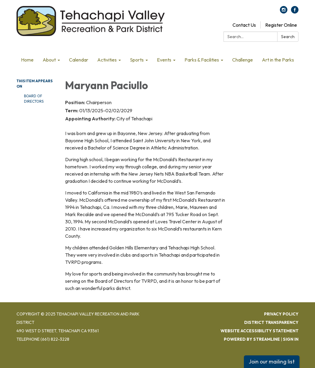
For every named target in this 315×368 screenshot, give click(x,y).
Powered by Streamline (252, 339)
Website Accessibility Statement (259, 330)
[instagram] (283, 12)
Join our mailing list (272, 361)
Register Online (281, 25)
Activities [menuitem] (107, 60)
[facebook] (294, 12)
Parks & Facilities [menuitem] (201, 60)
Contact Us (244, 25)
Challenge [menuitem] (242, 60)
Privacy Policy (281, 314)
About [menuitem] (49, 60)
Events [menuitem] (164, 60)
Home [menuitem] (27, 60)
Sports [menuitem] (137, 60)
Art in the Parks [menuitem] (278, 60)
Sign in (290, 339)
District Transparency (271, 322)
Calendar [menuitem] (78, 60)
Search (288, 36)
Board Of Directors (34, 99)
